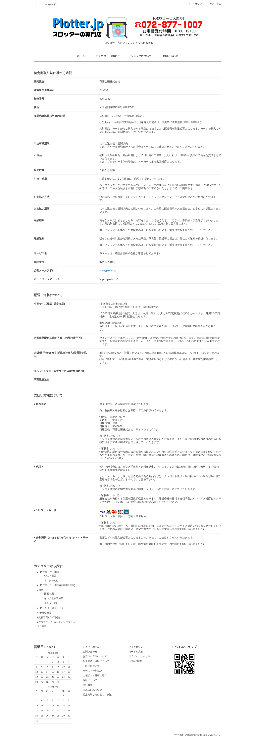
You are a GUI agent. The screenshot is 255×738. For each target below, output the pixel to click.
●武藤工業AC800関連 (48, 617)
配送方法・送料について (96, 661)
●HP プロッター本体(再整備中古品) (56, 585)
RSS (131, 661)
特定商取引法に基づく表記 (97, 694)
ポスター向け (48, 580)
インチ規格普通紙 (50, 598)
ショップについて (141, 56)
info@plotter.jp (107, 270)
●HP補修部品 (44, 612)
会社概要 (87, 685)
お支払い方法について (95, 656)
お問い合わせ (170, 56)
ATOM (138, 661)
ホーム (81, 56)
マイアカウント (195, 3)
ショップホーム (91, 646)
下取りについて (91, 666)
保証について (90, 680)
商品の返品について (93, 689)
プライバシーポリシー (141, 656)
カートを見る (136, 651)
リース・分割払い (92, 670)
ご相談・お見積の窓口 (95, 675)
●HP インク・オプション (50, 608)
